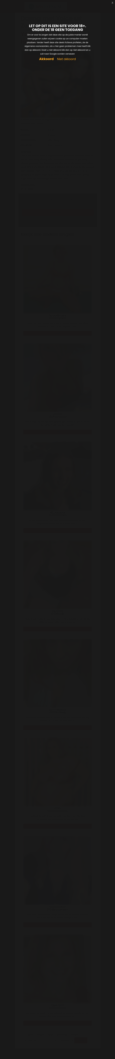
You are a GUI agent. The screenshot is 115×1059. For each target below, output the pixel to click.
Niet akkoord (66, 59)
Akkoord (46, 59)
